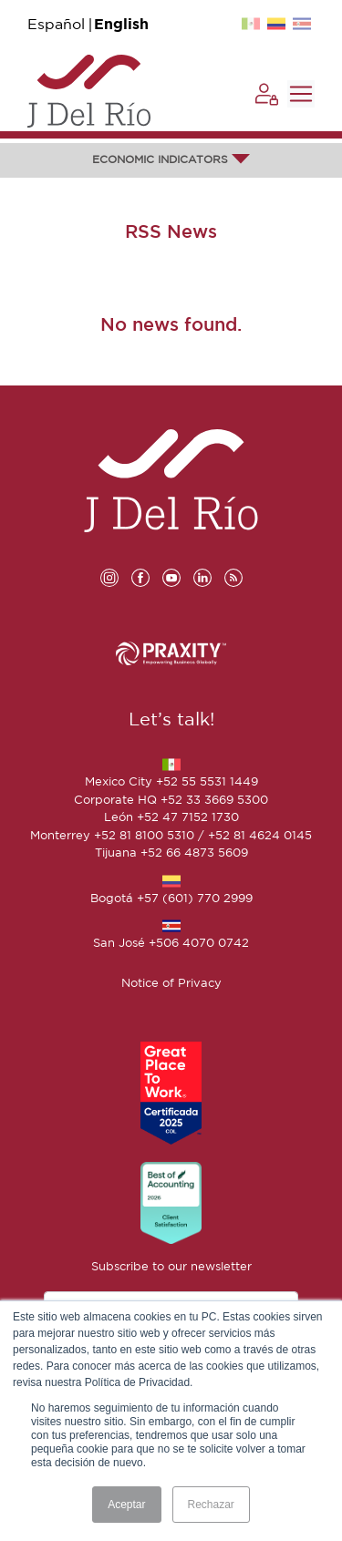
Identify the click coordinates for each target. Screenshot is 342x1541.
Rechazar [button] (211, 1504)
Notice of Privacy (171, 984)
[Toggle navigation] (301, 94)
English (121, 25)
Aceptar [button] (126, 1504)
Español (56, 25)
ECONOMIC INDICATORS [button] (171, 160)
